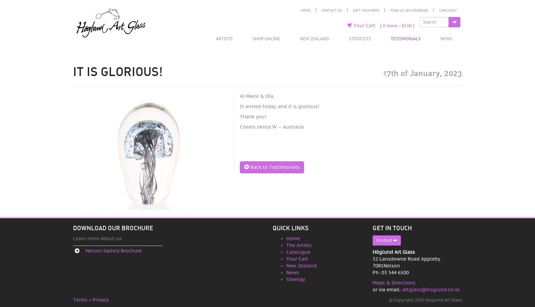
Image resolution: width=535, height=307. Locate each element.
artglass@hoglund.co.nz (431, 290)
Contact (386, 240)
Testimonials (406, 38)
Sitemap (295, 279)
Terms (80, 300)
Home (305, 11)
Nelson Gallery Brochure (114, 251)
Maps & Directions (394, 283)
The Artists (299, 245)
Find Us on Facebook (409, 11)
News (446, 38)
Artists (224, 38)
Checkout (448, 11)
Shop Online (266, 38)
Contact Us (331, 11)
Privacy (100, 300)
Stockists (360, 38)
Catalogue (298, 252)
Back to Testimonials (272, 167)
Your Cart (361, 26)
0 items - (397, 26)
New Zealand (314, 38)
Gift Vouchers (366, 11)
